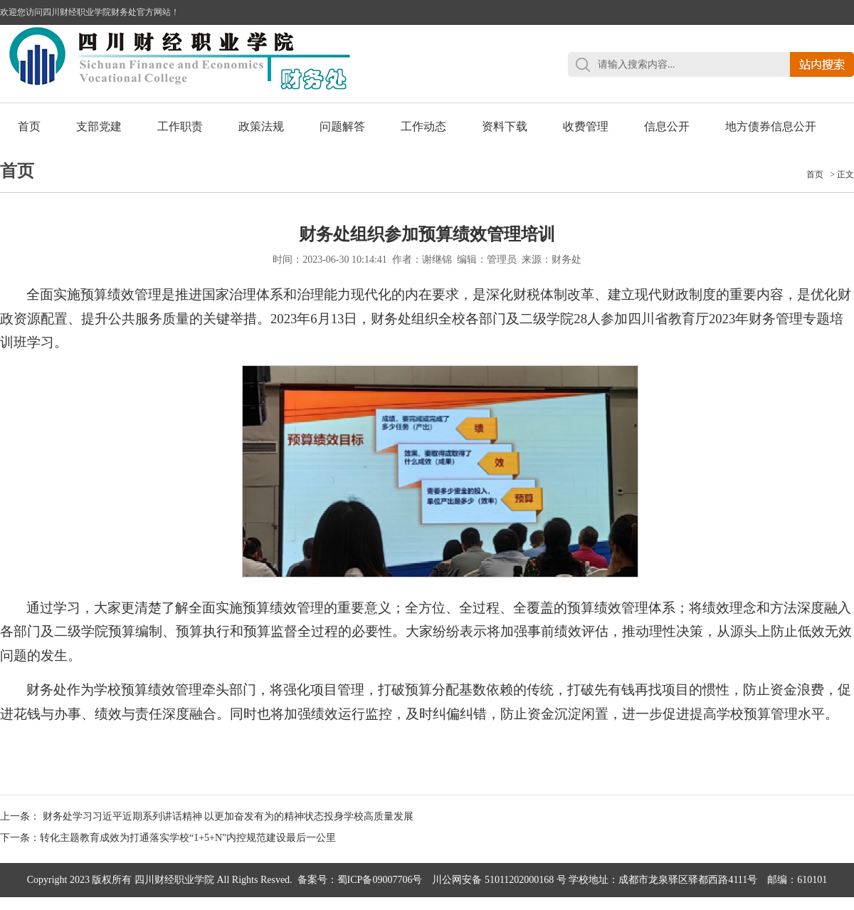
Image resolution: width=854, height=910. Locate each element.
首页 (29, 126)
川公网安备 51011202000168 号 (499, 879)
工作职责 (180, 126)
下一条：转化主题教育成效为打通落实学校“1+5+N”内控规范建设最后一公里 (168, 837)
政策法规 (261, 126)
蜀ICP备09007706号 (380, 879)
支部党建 (99, 126)
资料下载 (504, 126)
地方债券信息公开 (770, 126)
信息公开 (667, 126)
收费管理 (585, 126)
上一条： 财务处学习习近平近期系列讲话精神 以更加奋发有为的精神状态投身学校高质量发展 (206, 816)
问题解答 (342, 126)
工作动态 (423, 126)
